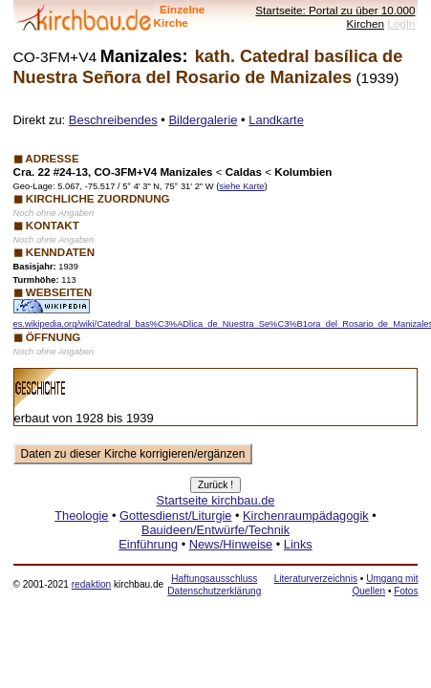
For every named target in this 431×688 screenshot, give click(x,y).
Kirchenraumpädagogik (306, 515)
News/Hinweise (230, 544)
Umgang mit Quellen (385, 584)
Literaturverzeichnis (315, 578)
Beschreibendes (113, 120)
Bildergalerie (202, 120)
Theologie (81, 515)
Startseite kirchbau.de (216, 500)
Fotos (406, 591)
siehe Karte (241, 186)
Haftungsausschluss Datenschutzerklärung (214, 584)
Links (298, 544)
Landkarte (276, 120)
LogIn (401, 23)
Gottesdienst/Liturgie (175, 515)
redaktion (91, 584)
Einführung (148, 544)
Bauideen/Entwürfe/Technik (215, 530)
